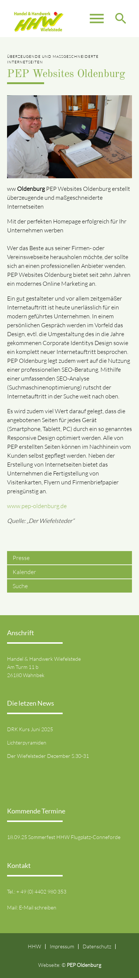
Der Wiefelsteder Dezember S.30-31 (48, 756)
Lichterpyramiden (26, 742)
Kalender (24, 572)
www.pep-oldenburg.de (37, 506)
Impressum (62, 946)
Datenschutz (97, 946)
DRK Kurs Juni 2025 (30, 729)
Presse (21, 557)
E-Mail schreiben (37, 907)
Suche (20, 586)
